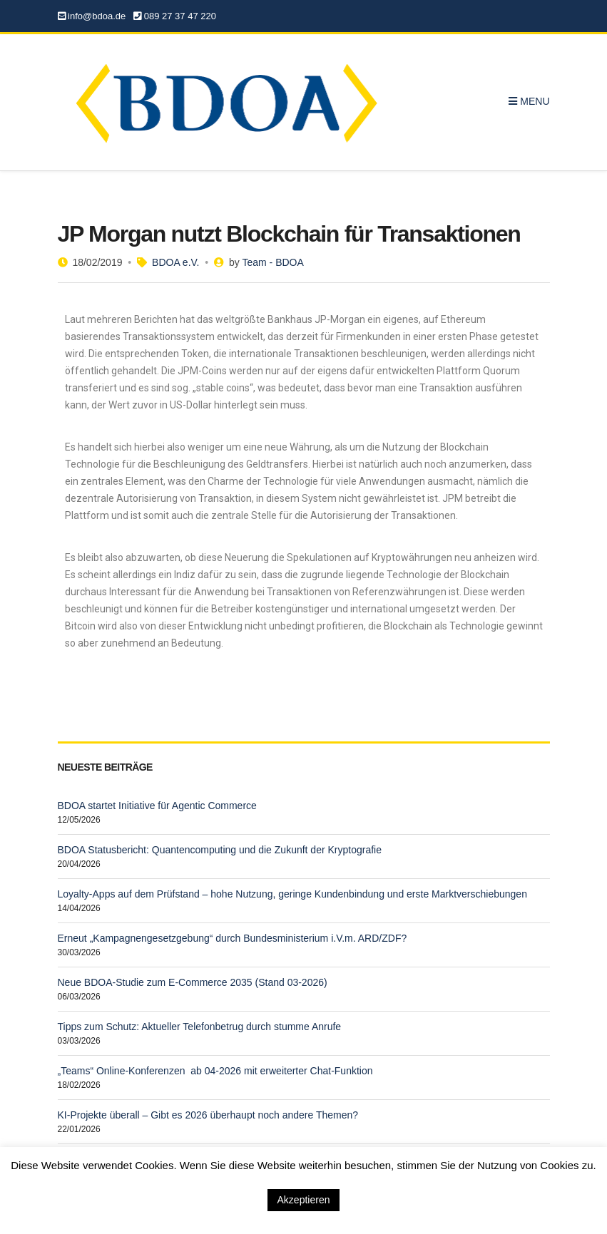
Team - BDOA (272, 262)
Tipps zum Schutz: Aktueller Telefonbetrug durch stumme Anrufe (200, 1026)
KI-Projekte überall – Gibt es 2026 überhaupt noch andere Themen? (208, 1115)
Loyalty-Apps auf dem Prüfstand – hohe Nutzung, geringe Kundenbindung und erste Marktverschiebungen (292, 894)
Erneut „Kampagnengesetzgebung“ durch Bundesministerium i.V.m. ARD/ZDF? (232, 938)
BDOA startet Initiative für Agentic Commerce (157, 805)
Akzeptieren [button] (303, 1199)
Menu (529, 101)
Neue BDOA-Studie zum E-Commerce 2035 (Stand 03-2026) (192, 982)
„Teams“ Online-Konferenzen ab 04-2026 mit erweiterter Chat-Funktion (215, 1070)
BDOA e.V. (175, 262)
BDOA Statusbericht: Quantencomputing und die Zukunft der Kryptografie (220, 849)
